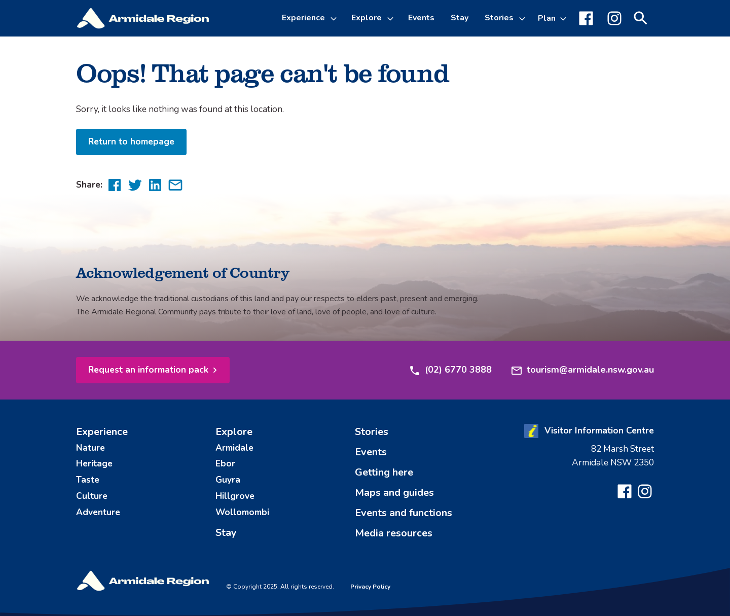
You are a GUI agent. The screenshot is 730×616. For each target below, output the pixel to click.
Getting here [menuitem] (384, 472)
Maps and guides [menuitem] (394, 492)
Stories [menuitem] (371, 432)
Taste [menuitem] (87, 480)
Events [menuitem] (421, 17)
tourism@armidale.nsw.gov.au (582, 370)
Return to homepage (131, 141)
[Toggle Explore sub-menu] (392, 18)
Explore (366, 17)
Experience (303, 17)
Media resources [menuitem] (393, 533)
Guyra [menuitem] (227, 480)
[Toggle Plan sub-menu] (552, 18)
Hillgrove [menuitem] (234, 496)
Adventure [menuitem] (98, 512)
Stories (499, 17)
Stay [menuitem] (459, 17)
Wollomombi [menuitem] (242, 512)
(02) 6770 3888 (450, 370)
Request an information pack (148, 370)
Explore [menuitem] (233, 432)
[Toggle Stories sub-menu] (524, 18)
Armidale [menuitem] (234, 448)
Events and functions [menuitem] (403, 513)
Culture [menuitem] (91, 496)
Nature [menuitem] (90, 448)
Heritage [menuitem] (94, 463)
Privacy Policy (370, 587)
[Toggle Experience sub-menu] (335, 18)
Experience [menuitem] (102, 432)
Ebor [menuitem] (225, 463)
